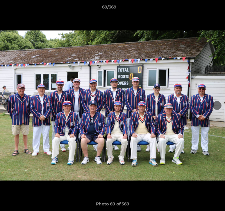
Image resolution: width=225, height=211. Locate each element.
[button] (203, 8)
